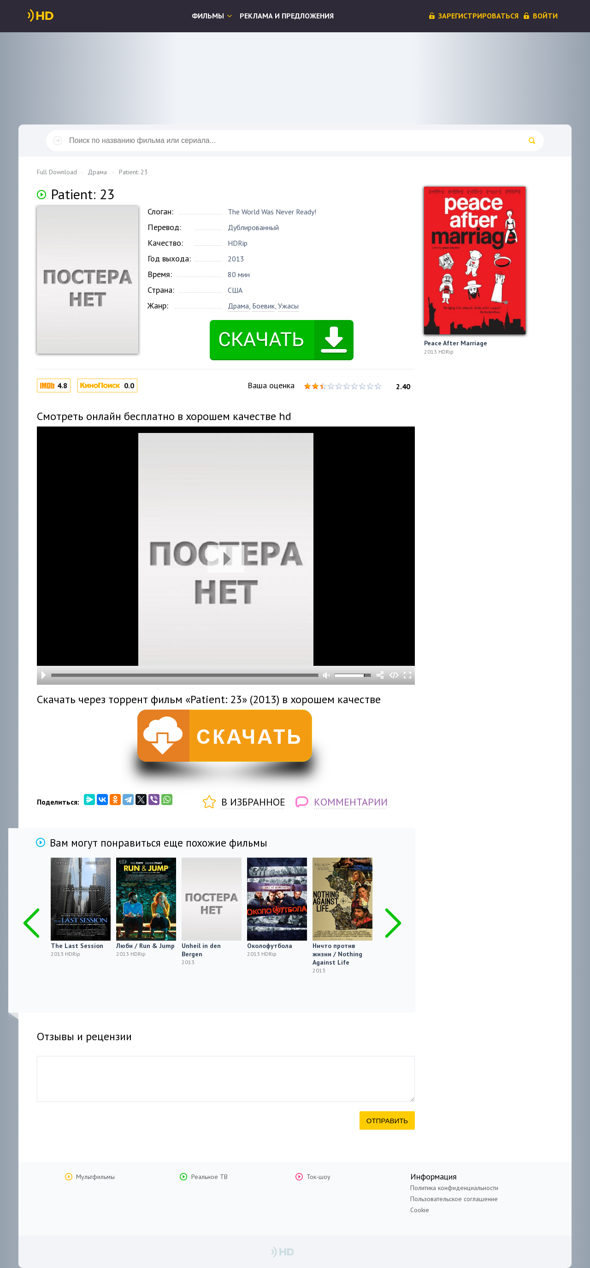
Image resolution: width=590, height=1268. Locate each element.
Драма (238, 305)
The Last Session (77, 946)
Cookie (419, 1210)
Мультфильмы (95, 1177)
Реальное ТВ (209, 1177)
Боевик (263, 305)
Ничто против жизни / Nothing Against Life (337, 954)
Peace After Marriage (455, 343)
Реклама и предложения (287, 15)
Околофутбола (269, 946)
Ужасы (288, 305)
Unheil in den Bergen (201, 950)
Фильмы (208, 15)
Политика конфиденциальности (454, 1188)
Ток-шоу (318, 1177)
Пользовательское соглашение (454, 1199)
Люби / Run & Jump (145, 946)
